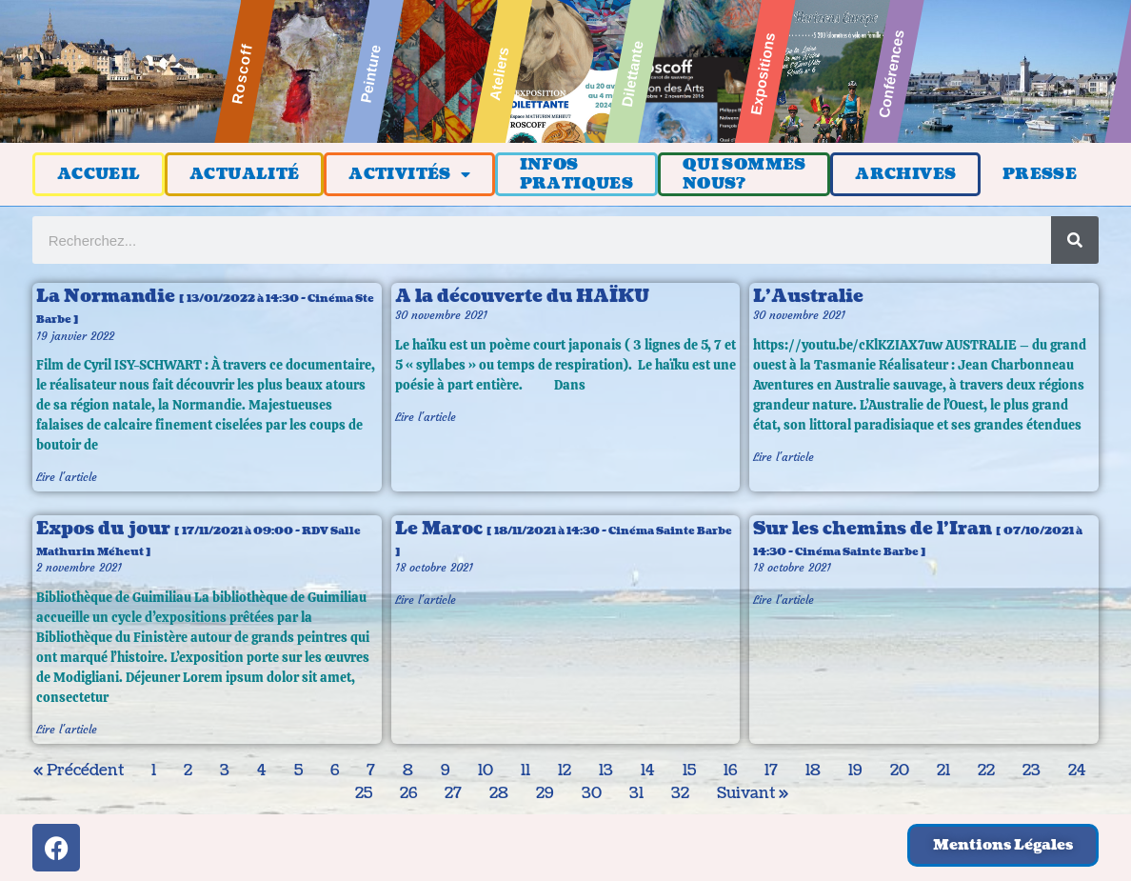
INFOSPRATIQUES (577, 174)
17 (771, 770)
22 (986, 770)
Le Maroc (563, 538)
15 (689, 770)
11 (525, 770)
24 (1077, 770)
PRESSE (1039, 174)
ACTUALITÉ (244, 174)
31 (636, 793)
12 (564, 770)
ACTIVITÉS (409, 174)
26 (408, 793)
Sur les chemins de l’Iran (917, 538)
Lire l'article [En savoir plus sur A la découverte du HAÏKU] (425, 417)
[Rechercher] (1075, 240)
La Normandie (205, 306)
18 (813, 770)
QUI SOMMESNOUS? (744, 174)
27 (453, 793)
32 (680, 793)
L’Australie (808, 297)
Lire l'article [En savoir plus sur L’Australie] (783, 457)
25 (363, 793)
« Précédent (78, 770)
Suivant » (752, 793)
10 (485, 770)
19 (855, 770)
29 (545, 793)
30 (592, 793)
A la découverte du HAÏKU (522, 297)
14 (648, 770)
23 (1031, 770)
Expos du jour (198, 538)
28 (498, 793)
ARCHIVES (905, 174)
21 (943, 770)
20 (899, 770)
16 (730, 770)
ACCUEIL (99, 174)
